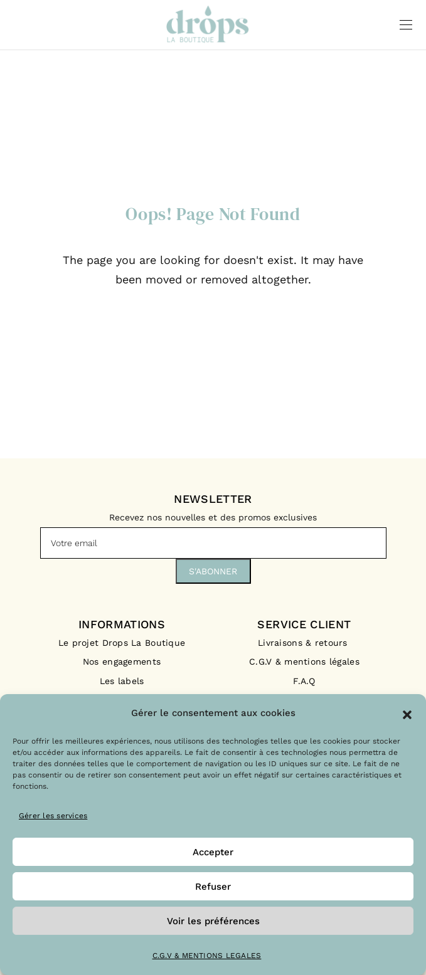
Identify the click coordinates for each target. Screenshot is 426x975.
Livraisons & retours (304, 643)
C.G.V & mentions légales (304, 661)
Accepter (213, 852)
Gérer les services (53, 815)
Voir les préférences (213, 921)
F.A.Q (304, 681)
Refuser (213, 886)
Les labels (122, 681)
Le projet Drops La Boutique (122, 643)
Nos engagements (122, 661)
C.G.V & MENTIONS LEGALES (207, 955)
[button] (407, 713)
